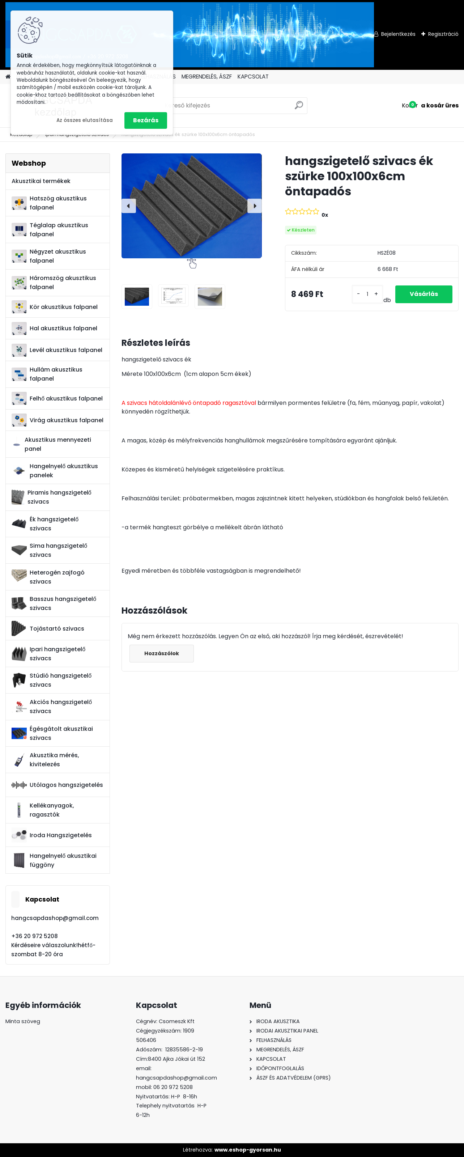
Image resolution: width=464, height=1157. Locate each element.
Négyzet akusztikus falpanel (49, 256)
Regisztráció (443, 34)
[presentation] (129, 206)
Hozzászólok (161, 653)
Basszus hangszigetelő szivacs (54, 603)
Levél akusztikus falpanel (57, 350)
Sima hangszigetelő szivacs (49, 550)
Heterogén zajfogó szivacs (48, 577)
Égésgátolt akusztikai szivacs (52, 733)
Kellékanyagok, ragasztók (43, 810)
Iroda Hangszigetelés (52, 835)
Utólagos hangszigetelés (57, 785)
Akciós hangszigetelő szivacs (52, 706)
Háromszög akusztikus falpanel (54, 282)
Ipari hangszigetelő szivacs (48, 653)
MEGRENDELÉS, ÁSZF (207, 76)
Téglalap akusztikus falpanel (50, 229)
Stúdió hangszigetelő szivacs (51, 680)
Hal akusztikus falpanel (54, 328)
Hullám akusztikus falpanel (47, 374)
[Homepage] (7, 77)
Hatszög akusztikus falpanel (49, 203)
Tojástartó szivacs (48, 628)
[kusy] (367, 294)
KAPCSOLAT (253, 76)
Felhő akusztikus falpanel (57, 398)
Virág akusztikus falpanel (57, 420)
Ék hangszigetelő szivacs (45, 524)
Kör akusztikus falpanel (55, 307)
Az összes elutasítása (84, 120)
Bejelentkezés (398, 34)
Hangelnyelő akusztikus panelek (55, 470)
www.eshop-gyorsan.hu (247, 1149)
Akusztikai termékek (41, 181)
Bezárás (145, 120)
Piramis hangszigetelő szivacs (51, 497)
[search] (299, 108)
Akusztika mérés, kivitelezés (45, 759)
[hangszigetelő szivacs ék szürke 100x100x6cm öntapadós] (191, 205)
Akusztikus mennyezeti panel (51, 444)
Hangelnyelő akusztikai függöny (54, 860)
